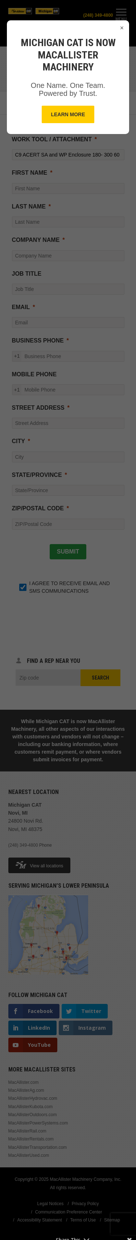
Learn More (68, 114)
